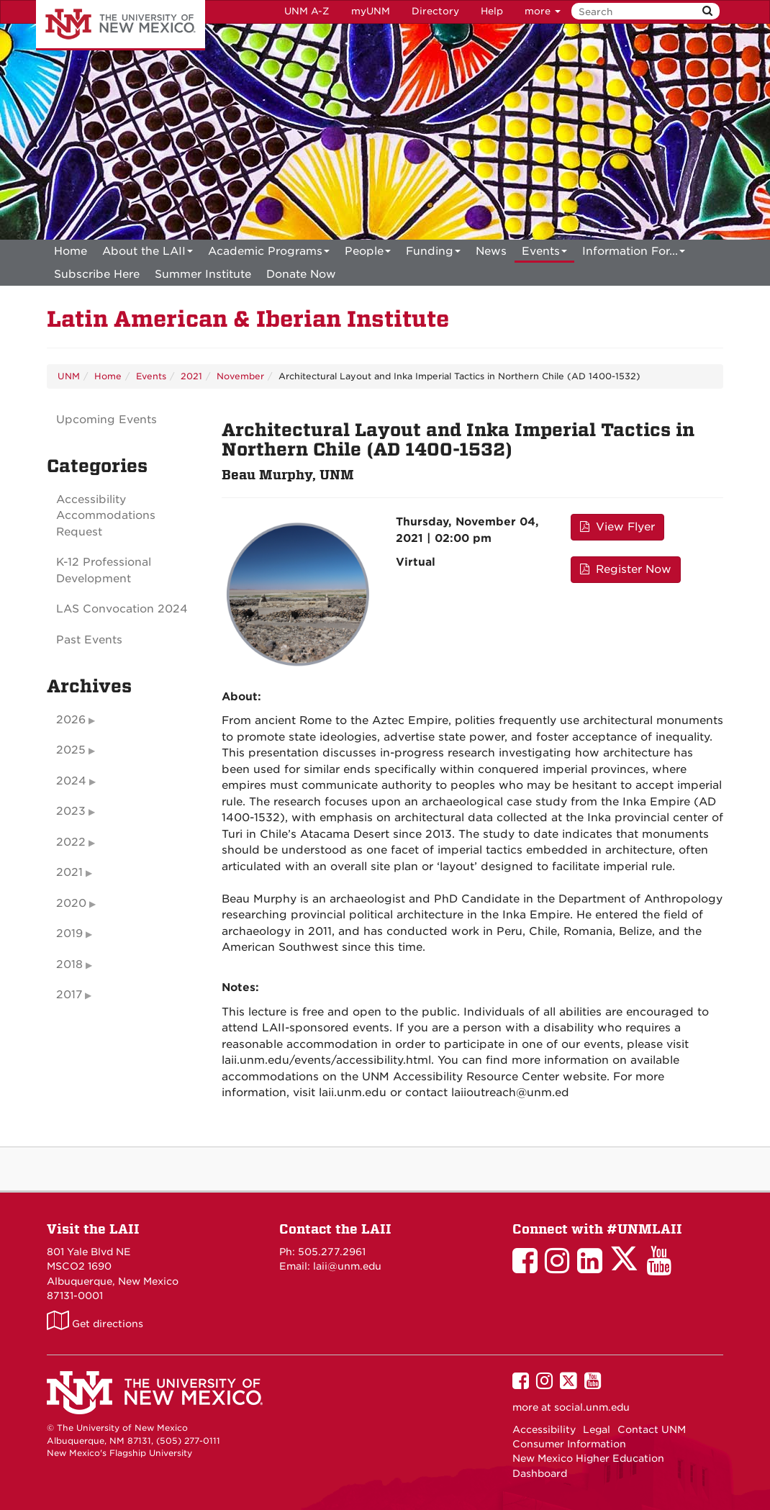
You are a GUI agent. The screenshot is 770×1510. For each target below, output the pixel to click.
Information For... (633, 254)
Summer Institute (203, 274)
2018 (69, 964)
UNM (69, 376)
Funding (433, 254)
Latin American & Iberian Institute (248, 319)
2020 (71, 903)
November (240, 376)
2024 (71, 780)
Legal (596, 1429)
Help (492, 11)
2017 (69, 994)
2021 (191, 376)
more (543, 11)
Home (70, 251)
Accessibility (544, 1429)
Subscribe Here (97, 274)
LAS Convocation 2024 (122, 608)
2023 (71, 811)
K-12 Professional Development (103, 570)
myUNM (370, 11)
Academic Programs (269, 254)
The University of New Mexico (120, 25)
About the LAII (147, 254)
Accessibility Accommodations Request (105, 515)
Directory (435, 11)
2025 (71, 749)
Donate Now (301, 274)
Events (544, 254)
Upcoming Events (106, 419)
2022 (71, 842)
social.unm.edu (592, 1407)
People (368, 254)
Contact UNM (651, 1429)
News (491, 251)
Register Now (625, 569)
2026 (71, 719)
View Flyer (617, 526)
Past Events (89, 639)
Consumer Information (569, 1444)
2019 (69, 933)
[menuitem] (70, 251)
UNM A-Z (307, 11)
